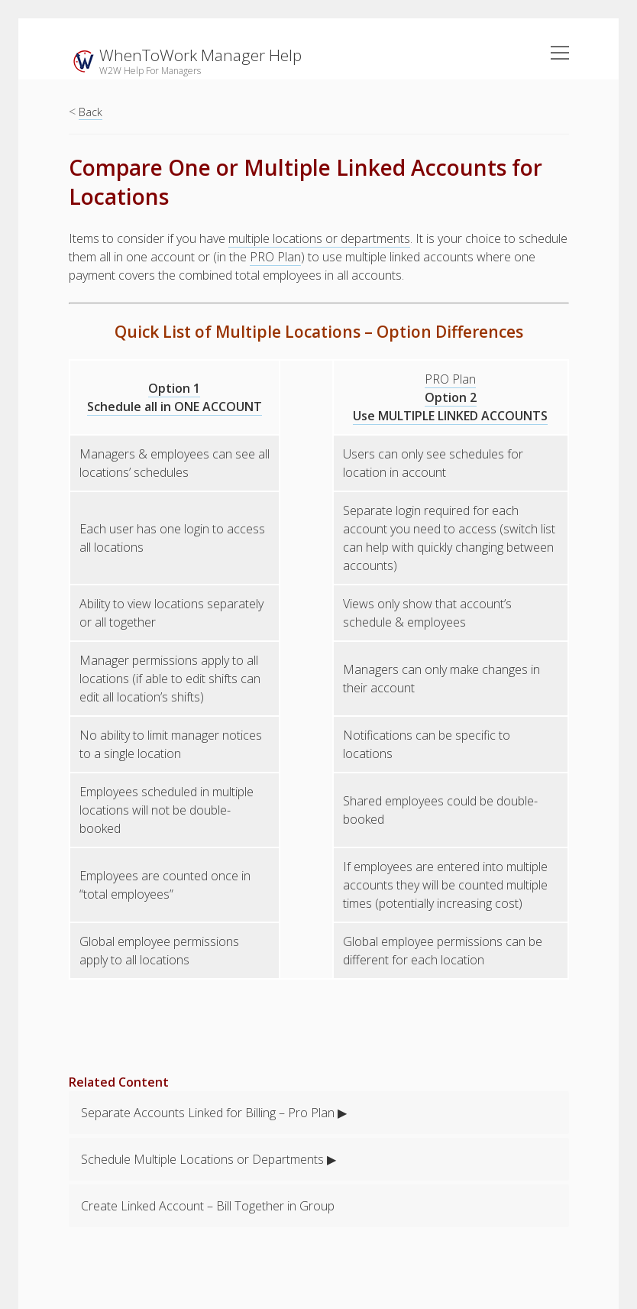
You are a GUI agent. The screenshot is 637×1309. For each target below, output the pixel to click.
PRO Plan (275, 256)
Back (90, 112)
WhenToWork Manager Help (200, 55)
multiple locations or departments (319, 238)
